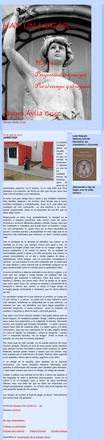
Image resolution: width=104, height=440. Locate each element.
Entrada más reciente (13, 431)
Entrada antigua (59, 431)
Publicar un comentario (14, 426)
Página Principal (38, 431)
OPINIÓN (16, 410)
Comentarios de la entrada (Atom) (33, 437)
